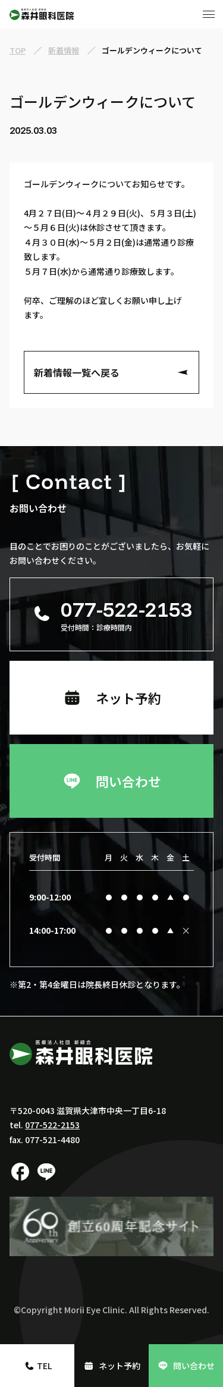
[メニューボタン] (208, 14)
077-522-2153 (52, 1125)
